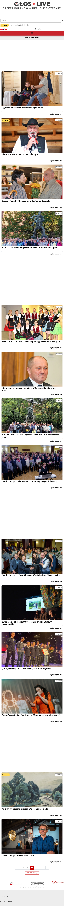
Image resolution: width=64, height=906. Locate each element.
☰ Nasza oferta (32, 37)
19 (32, 868)
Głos (7, 901)
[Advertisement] (32, 55)
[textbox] (31, 21)
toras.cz (15, 901)
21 (40, 868)
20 (36, 868)
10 (43, 888)
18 (28, 868)
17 (23, 868)
